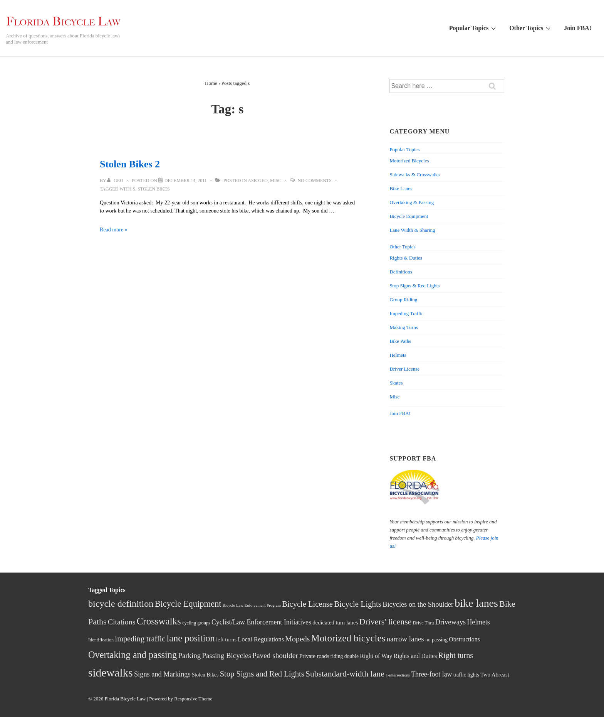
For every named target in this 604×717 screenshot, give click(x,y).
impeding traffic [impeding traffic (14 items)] (140, 638)
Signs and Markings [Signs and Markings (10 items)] (162, 674)
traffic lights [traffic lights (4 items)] (466, 675)
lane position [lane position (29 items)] (191, 638)
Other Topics (530, 27)
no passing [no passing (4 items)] (436, 640)
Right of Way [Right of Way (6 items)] (376, 656)
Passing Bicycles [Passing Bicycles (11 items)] (226, 655)
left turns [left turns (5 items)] (226, 639)
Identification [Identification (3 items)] (101, 640)
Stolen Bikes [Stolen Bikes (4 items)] (205, 675)
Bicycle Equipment (408, 216)
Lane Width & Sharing (412, 230)
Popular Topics (473, 27)
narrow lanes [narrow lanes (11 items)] (405, 639)
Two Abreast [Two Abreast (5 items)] (494, 674)
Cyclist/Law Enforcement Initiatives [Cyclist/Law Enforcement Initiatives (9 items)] (261, 622)
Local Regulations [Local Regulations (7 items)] (261, 639)
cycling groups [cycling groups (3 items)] (196, 623)
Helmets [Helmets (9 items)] (478, 622)
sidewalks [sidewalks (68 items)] (110, 672)
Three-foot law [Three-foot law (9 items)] (431, 674)
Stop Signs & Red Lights (414, 285)
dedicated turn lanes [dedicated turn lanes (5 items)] (335, 622)
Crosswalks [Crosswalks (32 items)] (159, 621)
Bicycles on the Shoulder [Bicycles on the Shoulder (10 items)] (418, 604)
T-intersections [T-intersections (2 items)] (398, 675)
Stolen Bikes (153, 189)
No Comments (315, 180)
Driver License (404, 369)
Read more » (114, 230)
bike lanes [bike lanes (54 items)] (476, 603)
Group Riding (403, 299)
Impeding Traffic (406, 313)
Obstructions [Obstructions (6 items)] (464, 639)
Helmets (397, 355)
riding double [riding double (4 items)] (345, 656)
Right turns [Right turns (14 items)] (455, 655)
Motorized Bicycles (409, 161)
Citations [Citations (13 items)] (122, 621)
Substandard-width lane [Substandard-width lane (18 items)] (344, 673)
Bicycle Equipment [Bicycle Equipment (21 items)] (188, 604)
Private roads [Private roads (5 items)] (314, 656)
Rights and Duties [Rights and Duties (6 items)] (415, 656)
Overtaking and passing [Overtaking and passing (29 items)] (132, 655)
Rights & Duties (405, 258)
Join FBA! (577, 28)
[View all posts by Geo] (115, 180)
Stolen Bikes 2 (130, 164)
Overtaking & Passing (411, 202)
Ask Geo (258, 180)
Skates (396, 383)
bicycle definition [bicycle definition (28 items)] (120, 604)
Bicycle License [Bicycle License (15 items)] (307, 604)
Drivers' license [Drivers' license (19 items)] (385, 621)
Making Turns (403, 327)
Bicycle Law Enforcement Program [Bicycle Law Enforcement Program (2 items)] (252, 605)
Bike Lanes (400, 188)
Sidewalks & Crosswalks (414, 174)
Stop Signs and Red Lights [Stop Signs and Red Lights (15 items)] (262, 674)
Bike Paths (400, 341)
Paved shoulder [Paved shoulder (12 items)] (275, 655)
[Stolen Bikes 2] (185, 180)
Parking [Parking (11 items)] (189, 655)
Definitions (400, 272)
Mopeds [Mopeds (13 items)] (297, 638)
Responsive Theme (193, 699)
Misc (275, 180)
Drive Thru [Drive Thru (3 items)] (423, 623)
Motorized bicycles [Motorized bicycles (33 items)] (348, 638)
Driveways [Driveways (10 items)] (450, 622)
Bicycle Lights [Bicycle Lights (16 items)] (357, 604)
